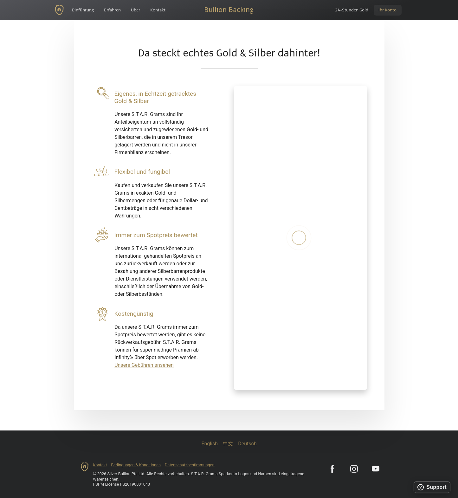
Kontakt (100, 464)
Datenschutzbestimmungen (190, 464)
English (209, 444)
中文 (228, 444)
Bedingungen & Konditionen (136, 464)
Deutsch (247, 444)
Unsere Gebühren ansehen (144, 365)
